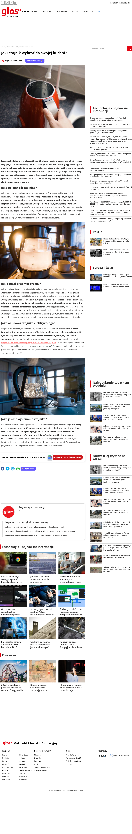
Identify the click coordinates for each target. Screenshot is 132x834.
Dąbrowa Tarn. (8, 767)
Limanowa (6, 773)
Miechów (5, 776)
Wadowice (23, 776)
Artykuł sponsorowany (13, 61)
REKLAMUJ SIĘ (125, 3)
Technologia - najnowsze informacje (28, 547)
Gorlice (5, 770)
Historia (47, 11)
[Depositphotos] (124, 755)
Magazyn (37, 755)
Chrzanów (6, 764)
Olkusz (22, 758)
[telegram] (13, 469)
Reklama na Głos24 (73, 758)
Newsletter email (72, 755)
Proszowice (23, 767)
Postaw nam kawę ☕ (35, 61)
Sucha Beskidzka (25, 770)
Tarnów (22, 773)
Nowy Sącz (23, 755)
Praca (100, 11)
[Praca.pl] (102, 755)
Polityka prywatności (74, 761)
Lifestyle (37, 758)
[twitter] (8, 469)
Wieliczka (23, 779)
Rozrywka (62, 11)
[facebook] (2, 469)
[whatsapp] (18, 469)
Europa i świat (103, 268)
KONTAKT (114, 3)
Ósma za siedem (40, 770)
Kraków (5, 755)
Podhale (22, 764)
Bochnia (5, 758)
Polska (97, 232)
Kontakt (69, 764)
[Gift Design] (102, 760)
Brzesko (5, 761)
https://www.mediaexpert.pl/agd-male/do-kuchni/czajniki (28, 342)
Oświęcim (23, 761)
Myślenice (6, 779)
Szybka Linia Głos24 (82, 11)
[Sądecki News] (113, 755)
